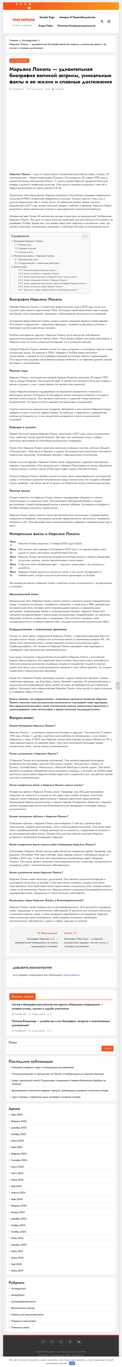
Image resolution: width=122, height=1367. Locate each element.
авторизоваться (71, 975)
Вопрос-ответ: (20, 267)
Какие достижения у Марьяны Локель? (41, 273)
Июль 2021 (17, 1251)
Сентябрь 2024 (19, 1160)
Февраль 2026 (19, 1121)
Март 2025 (16, 1147)
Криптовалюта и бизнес (23, 1308)
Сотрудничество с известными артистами (39, 263)
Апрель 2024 (18, 1192)
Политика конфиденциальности (76, 25)
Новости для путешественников (27, 1314)
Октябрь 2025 (18, 1134)
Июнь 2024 (17, 1179)
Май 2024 (16, 1186)
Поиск (13, 1042)
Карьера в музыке (27, 248)
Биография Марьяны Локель (28, 241)
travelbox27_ (18, 89)
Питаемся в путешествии (23, 1321)
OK (72, 1363)
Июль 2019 (17, 1270)
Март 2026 (17, 1114)
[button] (83, 236)
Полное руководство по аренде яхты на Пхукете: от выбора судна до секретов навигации (58, 1074)
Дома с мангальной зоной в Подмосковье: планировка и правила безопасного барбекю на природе (59, 1082)
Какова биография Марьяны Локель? (40, 270)
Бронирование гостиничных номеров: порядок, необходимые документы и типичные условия (60, 1090)
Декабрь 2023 (18, 1218)
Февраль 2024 (19, 1205)
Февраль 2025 (18, 1153)
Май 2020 (16, 1264)
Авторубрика (17, 1295)
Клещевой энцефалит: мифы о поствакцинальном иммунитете (43, 1067)
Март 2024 (17, 1199)
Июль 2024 (17, 1173)
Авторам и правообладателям (77, 17)
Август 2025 (17, 1140)
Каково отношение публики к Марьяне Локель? (45, 280)
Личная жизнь (26, 252)
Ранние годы (25, 244)
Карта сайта (46, 25)
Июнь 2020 (17, 1257)
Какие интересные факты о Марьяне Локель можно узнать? (50, 276)
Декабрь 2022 (19, 1244)
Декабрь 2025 (18, 1127)
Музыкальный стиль (28, 259)
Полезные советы (20, 1327)
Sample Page (47, 17)
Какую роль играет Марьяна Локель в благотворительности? (51, 289)
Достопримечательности (23, 1301)
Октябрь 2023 (18, 1231)
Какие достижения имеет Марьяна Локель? (43, 286)
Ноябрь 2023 (18, 1225)
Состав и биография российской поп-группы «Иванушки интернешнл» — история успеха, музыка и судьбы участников (57, 1006)
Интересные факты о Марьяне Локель (34, 256)
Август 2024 (17, 1166)
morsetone (23, 19)
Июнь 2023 (17, 1238)
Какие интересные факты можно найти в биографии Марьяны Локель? (55, 283)
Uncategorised (19, 60)
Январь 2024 (18, 1212)
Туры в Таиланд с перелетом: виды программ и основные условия (46, 1097)
